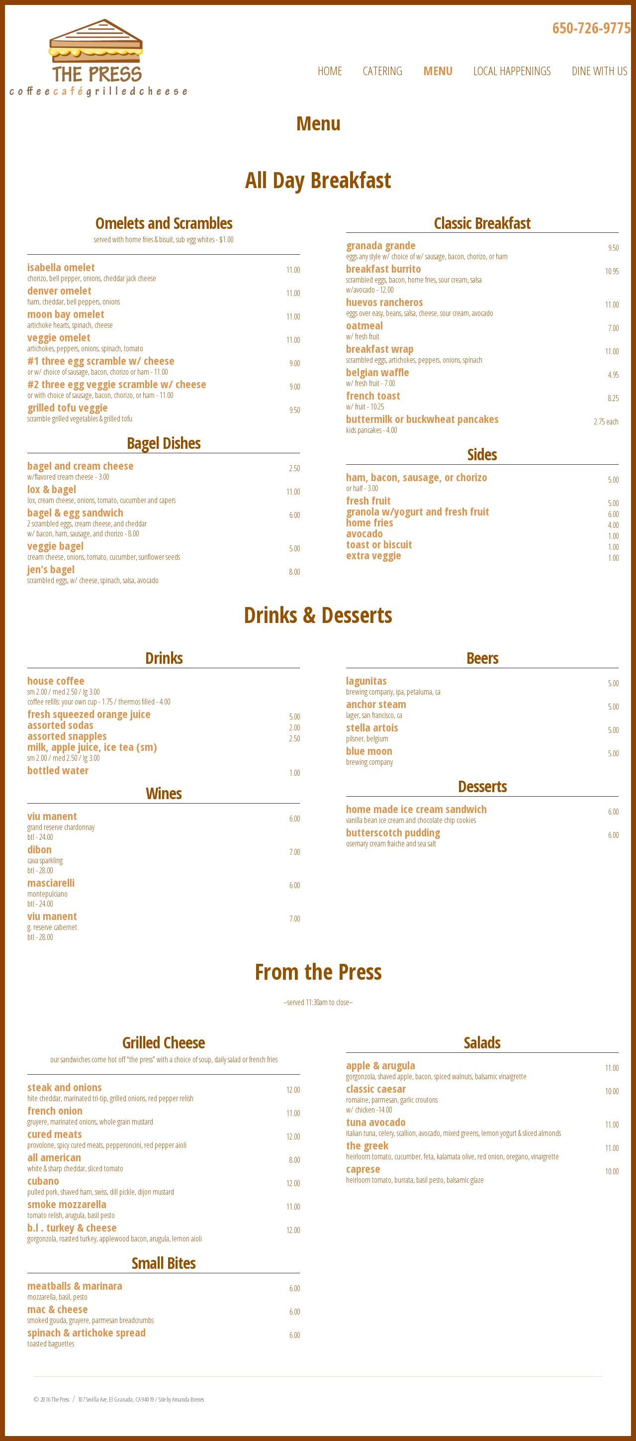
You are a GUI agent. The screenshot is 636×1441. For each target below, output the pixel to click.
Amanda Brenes (188, 1399)
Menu (438, 70)
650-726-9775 (591, 27)
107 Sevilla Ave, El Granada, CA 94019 (116, 1399)
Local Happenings (512, 70)
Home (330, 70)
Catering (382, 70)
